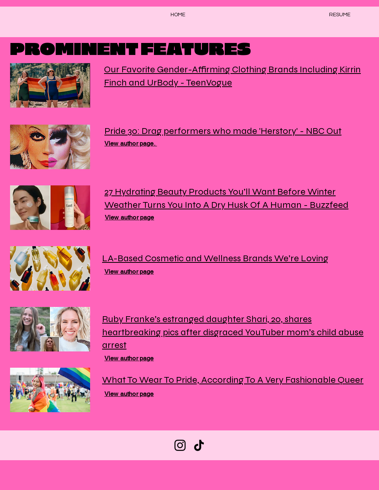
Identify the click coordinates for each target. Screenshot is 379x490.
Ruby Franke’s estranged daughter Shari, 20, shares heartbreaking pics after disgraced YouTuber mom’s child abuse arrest (233, 332)
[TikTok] (199, 445)
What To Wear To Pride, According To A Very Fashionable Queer (233, 379)
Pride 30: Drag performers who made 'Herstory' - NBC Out (222, 131)
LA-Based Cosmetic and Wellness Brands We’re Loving (215, 258)
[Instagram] (180, 445)
